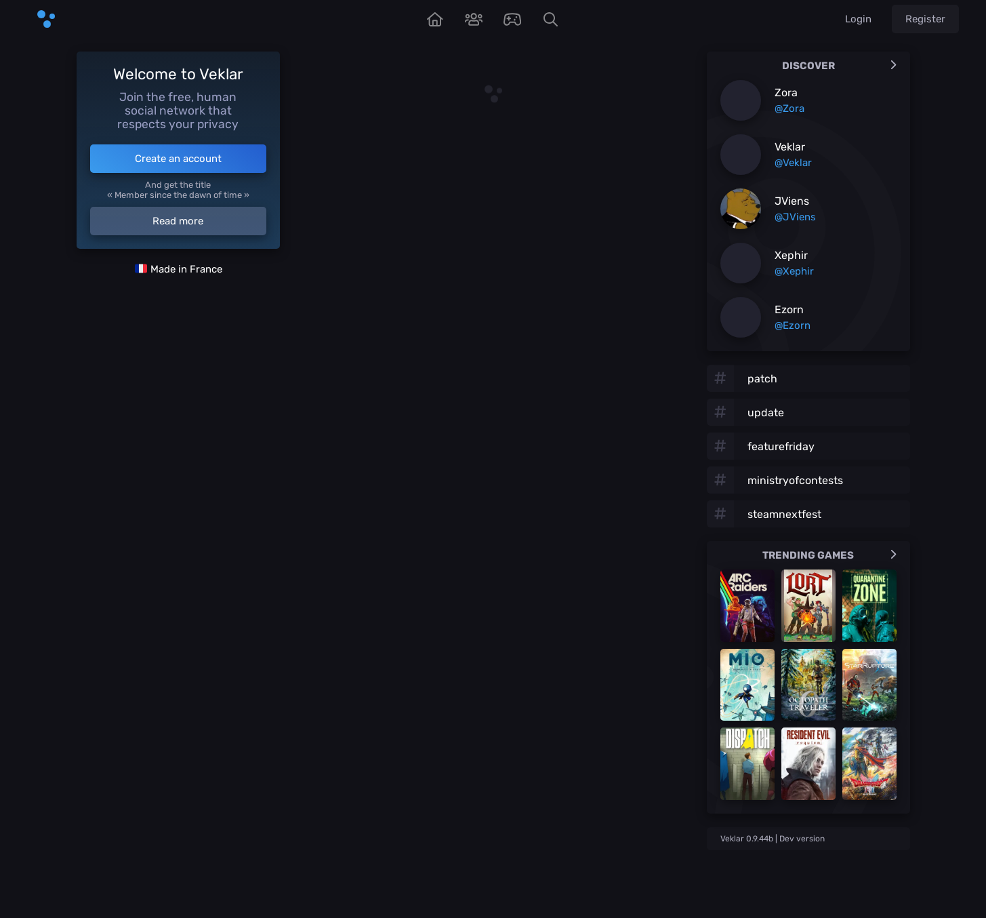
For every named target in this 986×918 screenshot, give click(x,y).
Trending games (829, 555)
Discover (839, 66)
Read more (177, 221)
